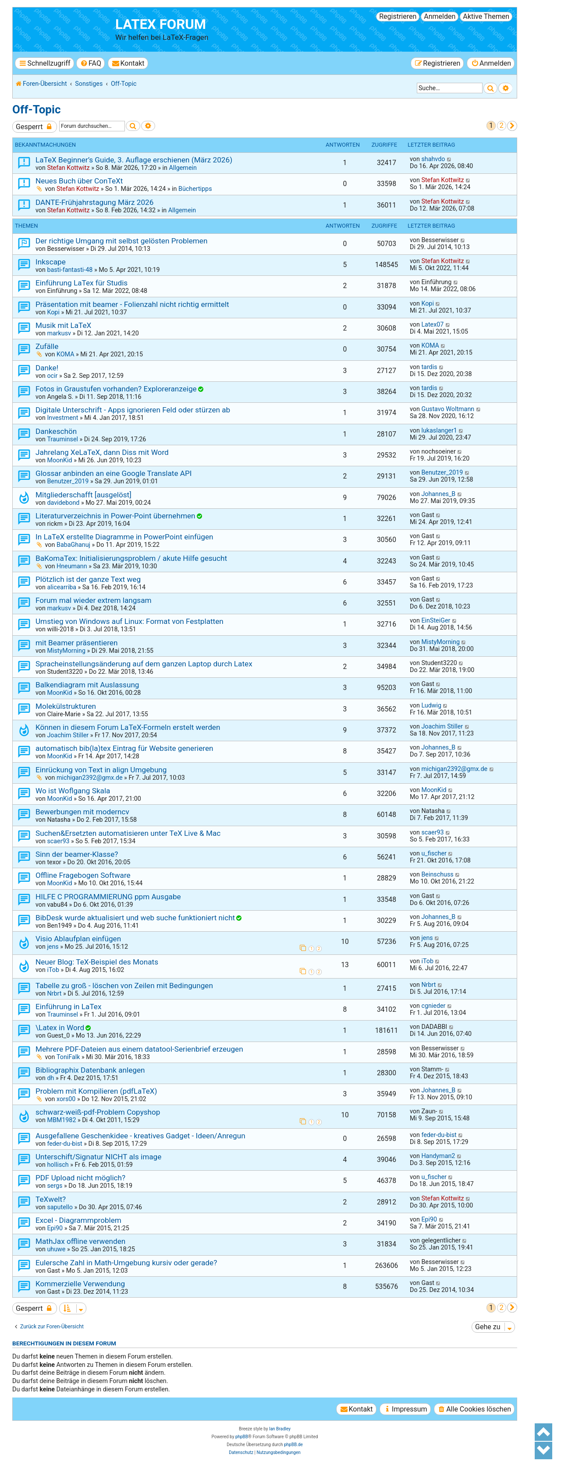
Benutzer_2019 (68, 481)
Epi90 (55, 1228)
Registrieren (397, 16)
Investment (62, 417)
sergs (54, 1185)
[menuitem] (90, 63)
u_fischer (433, 853)
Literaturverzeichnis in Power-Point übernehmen (115, 515)
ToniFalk (68, 1056)
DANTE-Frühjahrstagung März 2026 (94, 202)
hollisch (57, 1164)
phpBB (241, 1436)
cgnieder (433, 1005)
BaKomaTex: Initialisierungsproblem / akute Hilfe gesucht (131, 558)
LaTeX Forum (160, 24)
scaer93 (58, 841)
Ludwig (431, 705)
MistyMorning (66, 650)
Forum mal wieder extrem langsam (94, 600)
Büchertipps (195, 188)
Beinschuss (437, 874)
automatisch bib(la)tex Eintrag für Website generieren (124, 748)
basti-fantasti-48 (69, 269)
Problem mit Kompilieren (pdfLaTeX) (96, 1091)
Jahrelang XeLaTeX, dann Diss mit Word (102, 452)
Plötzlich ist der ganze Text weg (88, 579)
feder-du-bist (64, 1143)
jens (52, 946)
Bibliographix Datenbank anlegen (90, 1070)
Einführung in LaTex (68, 1006)
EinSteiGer (435, 620)
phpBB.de (293, 1444)
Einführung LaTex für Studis (82, 282)
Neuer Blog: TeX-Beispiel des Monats (97, 962)
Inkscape (51, 261)
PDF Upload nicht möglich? (80, 1177)
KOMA (66, 354)
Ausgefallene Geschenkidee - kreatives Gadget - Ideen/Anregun (140, 1135)
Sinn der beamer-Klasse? (77, 854)
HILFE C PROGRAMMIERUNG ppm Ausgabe (108, 896)
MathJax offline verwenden (80, 1241)
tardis (429, 366)
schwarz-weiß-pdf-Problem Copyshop (98, 1112)
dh (50, 1077)
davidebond (63, 502)
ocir (52, 375)
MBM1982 (61, 1119)
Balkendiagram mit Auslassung (87, 684)
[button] (512, 126)
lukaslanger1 (439, 430)
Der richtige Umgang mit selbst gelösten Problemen (121, 240)
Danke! (47, 367)
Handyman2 (438, 1155)
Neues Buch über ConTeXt (79, 180)
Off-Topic (36, 109)
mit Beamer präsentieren (76, 642)
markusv (59, 333)
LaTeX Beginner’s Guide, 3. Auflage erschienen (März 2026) (134, 159)
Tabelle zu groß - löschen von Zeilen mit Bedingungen (124, 985)
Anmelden (439, 16)
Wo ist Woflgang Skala (73, 790)
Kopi (53, 312)
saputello (59, 1207)
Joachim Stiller (68, 735)
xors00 (66, 1098)
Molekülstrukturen (66, 706)
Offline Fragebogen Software (83, 875)
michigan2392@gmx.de (90, 777)
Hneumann (72, 566)
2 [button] (502, 125)
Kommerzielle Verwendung (80, 1283)
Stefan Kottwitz (68, 167)
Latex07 (432, 324)
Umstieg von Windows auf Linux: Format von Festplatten (130, 621)
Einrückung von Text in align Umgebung (101, 769)
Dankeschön (56, 431)
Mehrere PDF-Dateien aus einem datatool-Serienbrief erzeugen (139, 1049)
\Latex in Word (60, 1027)
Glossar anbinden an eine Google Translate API (114, 473)
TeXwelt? (51, 1199)
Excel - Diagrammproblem (78, 1220)
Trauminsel (62, 439)
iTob (53, 969)
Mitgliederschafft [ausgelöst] (83, 494)
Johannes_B (438, 493)
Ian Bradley (280, 1428)
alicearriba (61, 587)
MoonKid (59, 460)
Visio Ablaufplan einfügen (78, 938)
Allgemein (182, 167)
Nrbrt (54, 993)
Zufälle (47, 346)
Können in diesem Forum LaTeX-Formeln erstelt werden (128, 727)
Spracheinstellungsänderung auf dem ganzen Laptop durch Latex (144, 663)
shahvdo (433, 158)
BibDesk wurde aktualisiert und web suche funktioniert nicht (135, 917)
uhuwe (56, 1249)
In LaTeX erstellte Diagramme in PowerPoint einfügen (124, 536)
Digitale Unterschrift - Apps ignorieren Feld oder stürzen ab (133, 409)
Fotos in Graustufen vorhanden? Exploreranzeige (116, 388)
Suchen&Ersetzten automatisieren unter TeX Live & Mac (128, 833)
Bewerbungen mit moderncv (82, 811)
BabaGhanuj (73, 544)
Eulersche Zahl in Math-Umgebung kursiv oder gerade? (126, 1262)
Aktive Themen (486, 16)
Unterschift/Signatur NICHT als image (98, 1156)
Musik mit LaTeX (63, 325)
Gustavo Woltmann (447, 408)
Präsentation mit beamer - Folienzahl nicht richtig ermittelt (132, 304)
